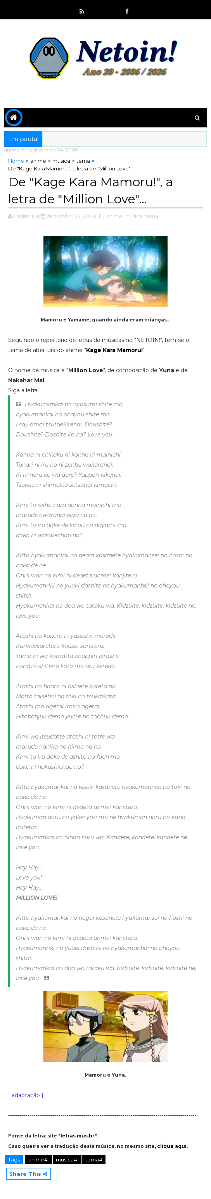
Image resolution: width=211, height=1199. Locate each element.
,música (132, 216)
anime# (38, 1159)
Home (16, 161)
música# (67, 1159)
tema (83, 161)
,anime (113, 216)
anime (38, 161)
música (61, 161)
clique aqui (172, 1146)
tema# (93, 1159)
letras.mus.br (78, 1136)
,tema (151, 216)
